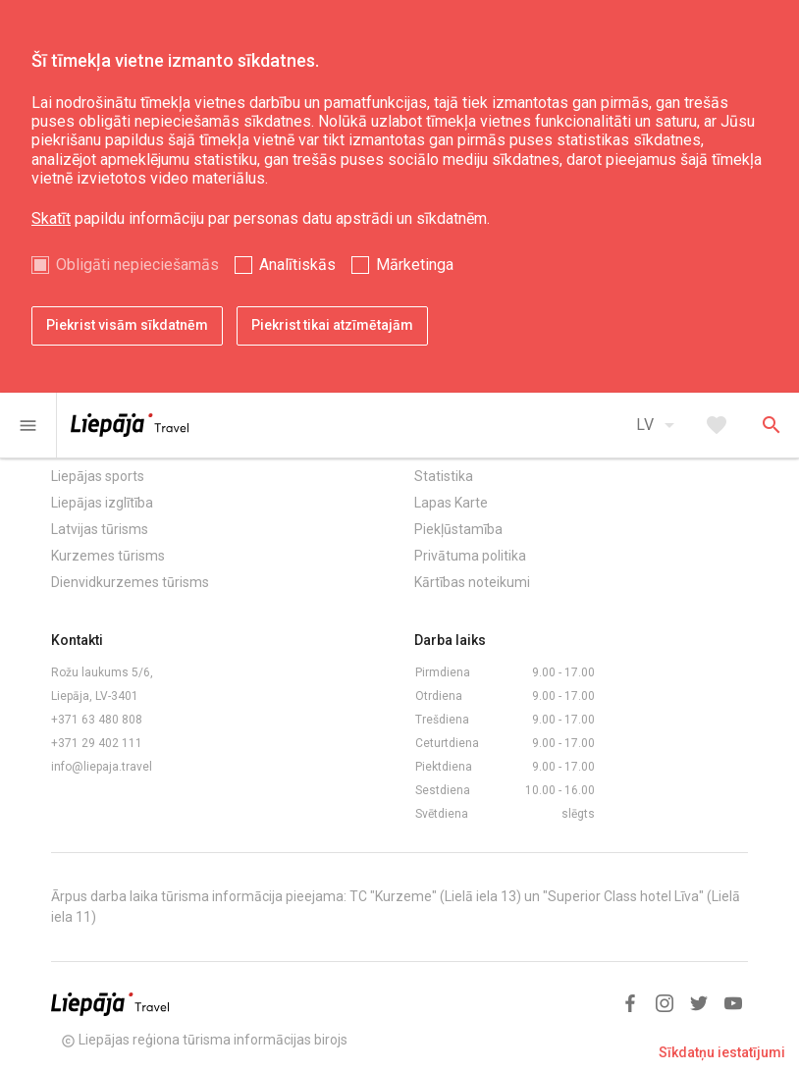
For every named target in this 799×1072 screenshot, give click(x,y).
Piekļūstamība (458, 529)
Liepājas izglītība (102, 502)
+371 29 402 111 (96, 743)
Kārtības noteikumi (472, 582)
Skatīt (51, 218)
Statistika (443, 476)
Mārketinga (414, 264)
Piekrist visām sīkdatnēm (127, 325)
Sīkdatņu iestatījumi (722, 1052)
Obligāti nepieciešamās (137, 264)
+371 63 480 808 (96, 719)
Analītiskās (297, 264)
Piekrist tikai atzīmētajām (332, 325)
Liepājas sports (97, 476)
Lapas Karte (451, 502)
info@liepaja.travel (101, 767)
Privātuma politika (470, 555)
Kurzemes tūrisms (108, 555)
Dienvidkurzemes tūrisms (130, 582)
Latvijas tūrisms (99, 529)
